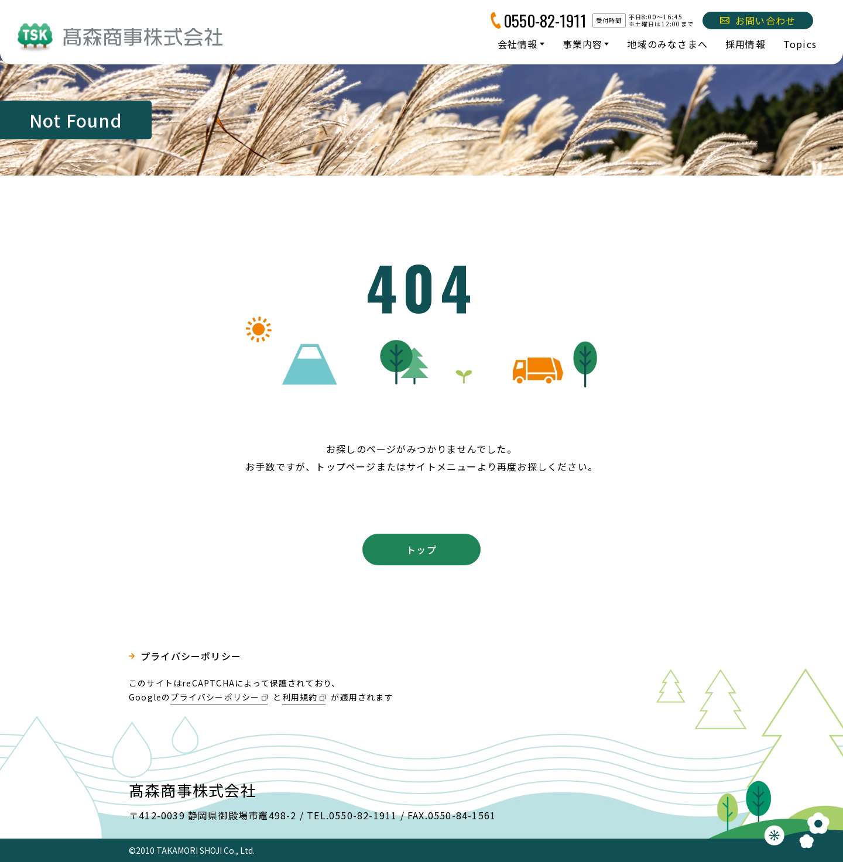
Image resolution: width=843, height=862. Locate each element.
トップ (421, 549)
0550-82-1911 (545, 20)
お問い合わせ (758, 20)
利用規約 (300, 697)
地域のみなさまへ (667, 44)
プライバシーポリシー (190, 656)
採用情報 (745, 44)
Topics (800, 44)
